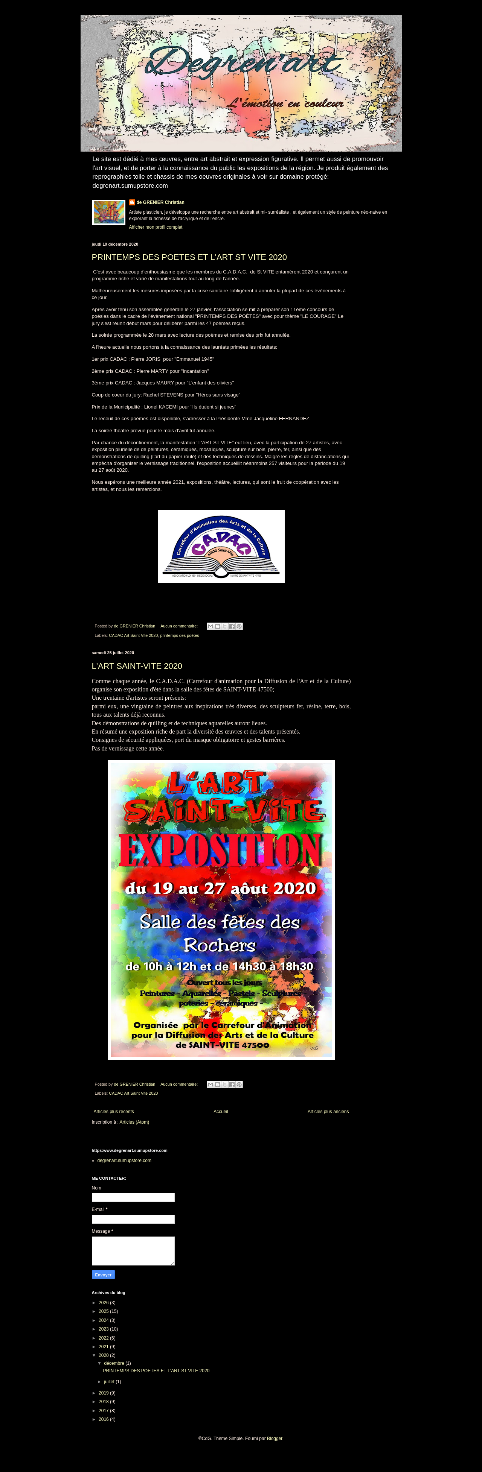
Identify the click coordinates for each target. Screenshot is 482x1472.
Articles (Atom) (134, 1122)
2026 (104, 1302)
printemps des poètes (179, 635)
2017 (104, 1410)
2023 (104, 1329)
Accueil (221, 1111)
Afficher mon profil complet (156, 227)
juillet (110, 1381)
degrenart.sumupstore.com (124, 1160)
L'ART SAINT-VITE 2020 (137, 666)
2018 (104, 1401)
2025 (104, 1311)
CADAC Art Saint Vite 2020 (133, 635)
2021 (104, 1346)
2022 (104, 1338)
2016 (104, 1419)
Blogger (274, 1438)
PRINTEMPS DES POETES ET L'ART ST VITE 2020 (189, 257)
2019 (104, 1393)
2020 (104, 1355)
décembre (114, 1363)
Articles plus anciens (328, 1111)
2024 (104, 1320)
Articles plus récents (114, 1111)
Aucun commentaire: (179, 626)
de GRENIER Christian (161, 202)
